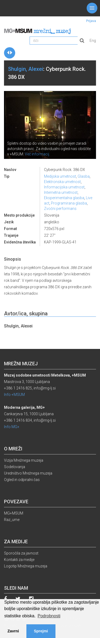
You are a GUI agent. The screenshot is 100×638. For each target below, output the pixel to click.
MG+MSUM (13, 513)
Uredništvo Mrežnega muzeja (28, 473)
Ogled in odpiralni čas (22, 479)
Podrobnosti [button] (49, 616)
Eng (93, 40)
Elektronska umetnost (62, 182)
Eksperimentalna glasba (64, 198)
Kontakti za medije (19, 559)
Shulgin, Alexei (25, 69)
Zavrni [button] (13, 631)
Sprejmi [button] (41, 631)
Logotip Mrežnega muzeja (25, 566)
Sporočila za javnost (21, 553)
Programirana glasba (69, 203)
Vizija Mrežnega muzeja (23, 460)
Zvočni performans (60, 208)
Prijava (91, 21)
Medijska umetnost (60, 176)
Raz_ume (11, 519)
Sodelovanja (14, 467)
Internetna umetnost (61, 192)
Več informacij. (37, 154)
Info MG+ (11, 427)
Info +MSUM (14, 394)
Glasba (84, 176)
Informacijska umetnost (64, 187)
